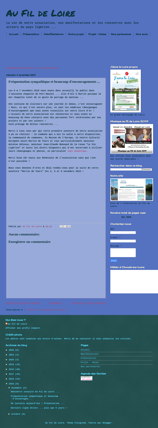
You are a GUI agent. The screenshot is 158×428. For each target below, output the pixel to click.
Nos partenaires (121, 34)
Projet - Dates (97, 34)
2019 (12, 364)
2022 (12, 355)
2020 (12, 360)
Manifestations (53, 34)
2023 (12, 350)
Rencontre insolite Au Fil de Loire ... (35, 392)
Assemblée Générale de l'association (32, 68)
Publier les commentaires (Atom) (46, 310)
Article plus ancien (89, 303)
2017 (12, 374)
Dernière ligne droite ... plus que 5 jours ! (39, 408)
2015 (12, 384)
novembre (17, 388)
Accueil (13, 34)
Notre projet (76, 34)
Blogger (107, 423)
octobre (16, 414)
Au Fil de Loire (40, 12)
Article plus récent (23, 303)
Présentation (31, 34)
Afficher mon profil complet (23, 328)
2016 (12, 379)
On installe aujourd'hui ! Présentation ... (37, 403)
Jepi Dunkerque (76, 151)
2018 (12, 369)
